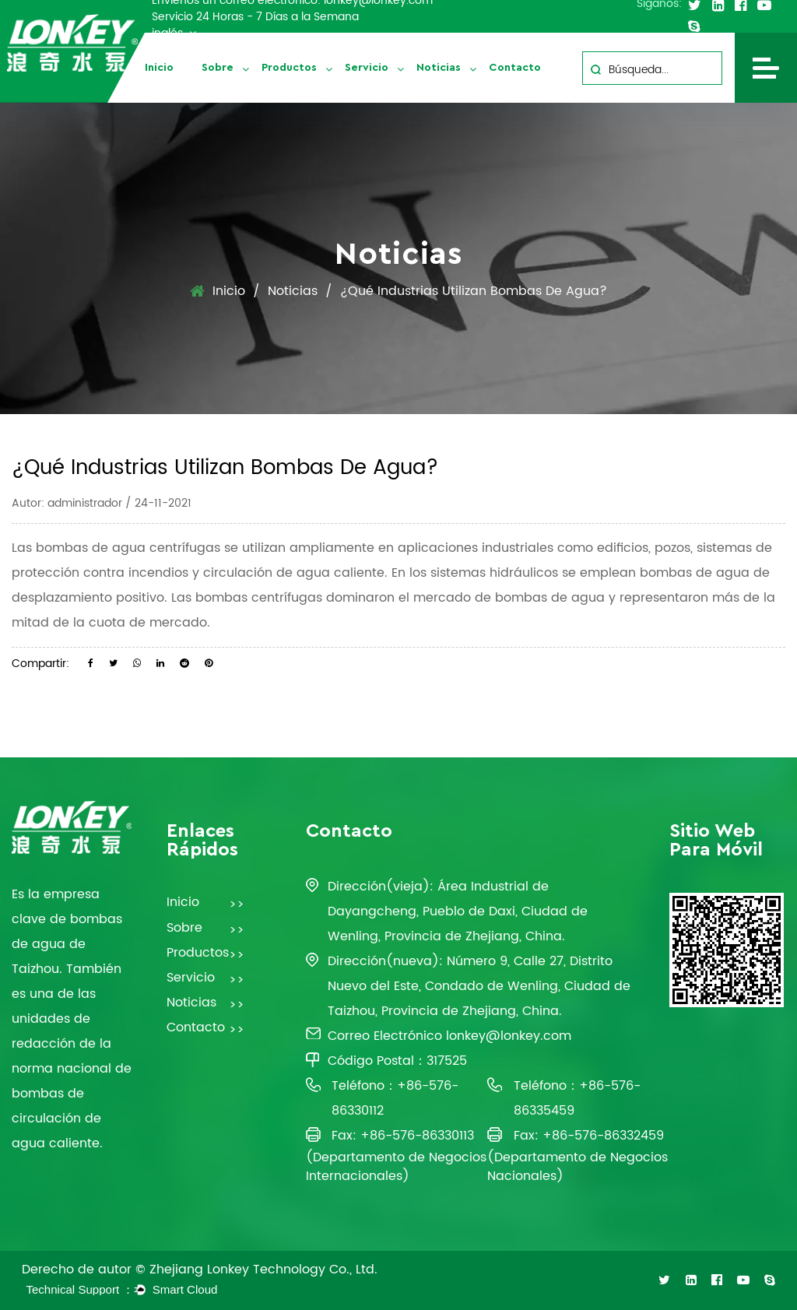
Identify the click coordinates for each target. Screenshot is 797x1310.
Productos (289, 67)
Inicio (159, 67)
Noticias (438, 67)
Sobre (217, 67)
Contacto (515, 67)
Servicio (366, 67)
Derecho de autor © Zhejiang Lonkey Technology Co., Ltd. (199, 1269)
